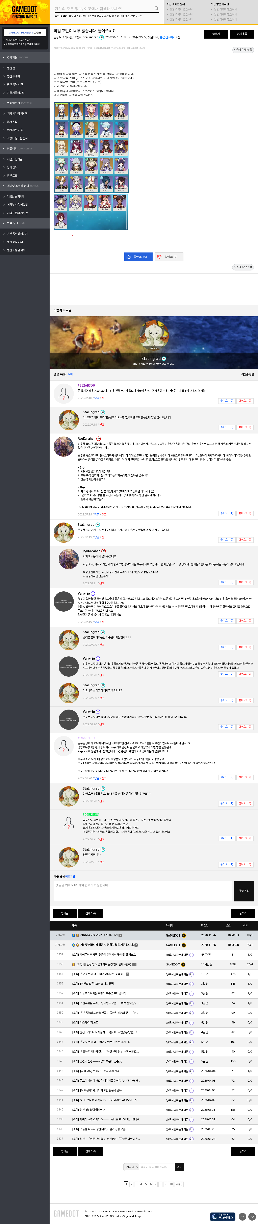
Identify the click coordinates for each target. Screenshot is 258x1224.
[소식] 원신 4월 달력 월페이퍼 (88, 1109)
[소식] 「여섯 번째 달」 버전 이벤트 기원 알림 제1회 (101, 1042)
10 (171, 1184)
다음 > (179, 1184)
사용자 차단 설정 (243, 49)
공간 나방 (109, 16)
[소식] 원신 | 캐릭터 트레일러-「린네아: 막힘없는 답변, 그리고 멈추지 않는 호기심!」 (106, 1032)
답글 (96, 398)
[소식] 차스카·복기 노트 (85, 1022)
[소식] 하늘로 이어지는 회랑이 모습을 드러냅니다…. (100, 993)
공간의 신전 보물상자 (89, 16)
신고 (180, 37)
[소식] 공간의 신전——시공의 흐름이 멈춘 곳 (97, 1061)
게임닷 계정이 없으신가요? (18, 40)
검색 (179, 1166)
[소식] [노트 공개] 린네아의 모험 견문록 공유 (97, 1090)
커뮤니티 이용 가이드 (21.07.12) (99, 935)
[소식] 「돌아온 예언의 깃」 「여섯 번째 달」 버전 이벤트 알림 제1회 (106, 1051)
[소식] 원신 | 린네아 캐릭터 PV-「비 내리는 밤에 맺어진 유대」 (106, 1100)
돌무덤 (72, 16)
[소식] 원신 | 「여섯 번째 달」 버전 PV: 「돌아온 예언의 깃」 (106, 1139)
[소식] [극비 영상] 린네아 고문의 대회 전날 (95, 1071)
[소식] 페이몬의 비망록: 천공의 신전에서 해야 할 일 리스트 (104, 954)
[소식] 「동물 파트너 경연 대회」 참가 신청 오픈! (99, 1129)
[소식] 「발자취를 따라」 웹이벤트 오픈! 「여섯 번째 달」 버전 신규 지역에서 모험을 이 (106, 1003)
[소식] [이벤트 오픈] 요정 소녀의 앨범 (93, 983)
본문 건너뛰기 (167, 37)
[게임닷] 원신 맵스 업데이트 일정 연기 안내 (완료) (103, 964)
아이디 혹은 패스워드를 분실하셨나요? (23, 44)
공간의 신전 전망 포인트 (130, 16)
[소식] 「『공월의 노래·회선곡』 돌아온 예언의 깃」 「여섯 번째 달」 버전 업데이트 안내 (106, 1013)
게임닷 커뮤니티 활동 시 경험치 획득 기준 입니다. (107, 944)
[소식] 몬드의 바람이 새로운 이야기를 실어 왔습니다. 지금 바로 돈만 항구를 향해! (106, 1080)
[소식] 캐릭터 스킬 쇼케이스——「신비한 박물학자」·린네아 (106, 1119)
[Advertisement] (154, 62)
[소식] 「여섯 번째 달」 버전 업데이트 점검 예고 (98, 974)
